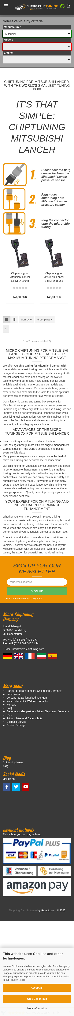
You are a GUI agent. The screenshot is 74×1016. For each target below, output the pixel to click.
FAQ (9, 708)
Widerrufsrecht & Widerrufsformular (27, 701)
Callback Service (16, 721)
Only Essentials (37, 998)
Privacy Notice (17, 979)
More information (37, 1008)
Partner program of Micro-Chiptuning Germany (34, 690)
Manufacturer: (12, 27)
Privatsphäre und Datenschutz (24, 718)
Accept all (37, 987)
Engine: (8, 52)
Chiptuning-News (13, 762)
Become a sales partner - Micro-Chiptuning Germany (38, 711)
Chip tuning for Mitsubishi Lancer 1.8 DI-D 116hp (19, 277)
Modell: (8, 39)
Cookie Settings (16, 725)
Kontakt (11, 704)
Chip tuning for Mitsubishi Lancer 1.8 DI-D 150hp (54, 277)
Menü (6, 5)
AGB (9, 714)
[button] (61, 7)
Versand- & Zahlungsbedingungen (27, 697)
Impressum (13, 694)
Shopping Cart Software (23, 910)
